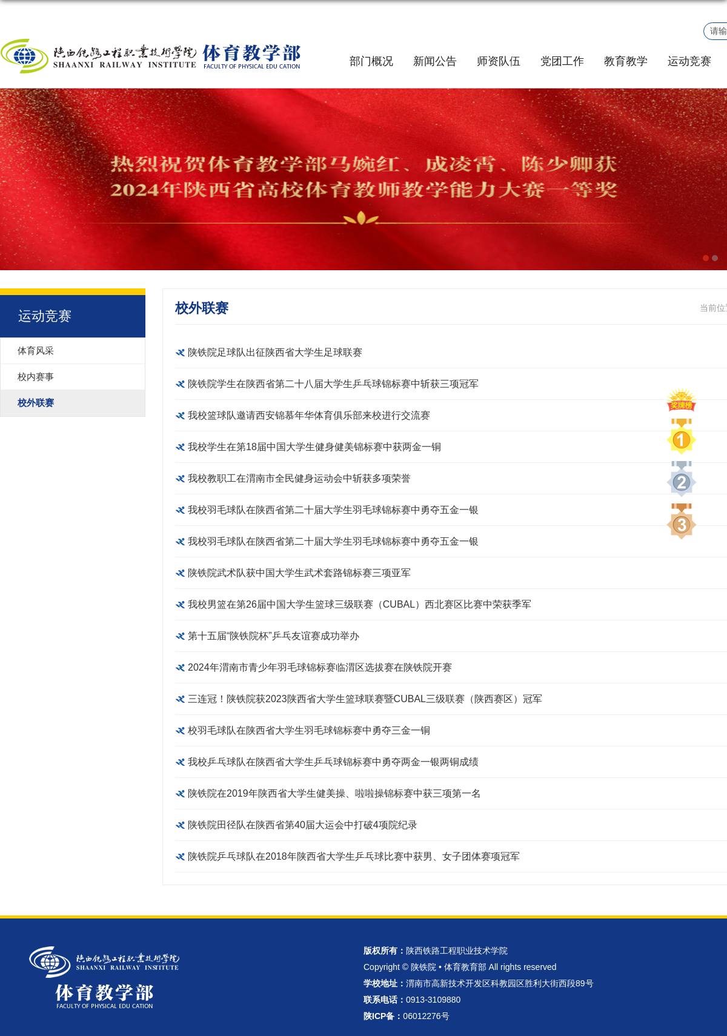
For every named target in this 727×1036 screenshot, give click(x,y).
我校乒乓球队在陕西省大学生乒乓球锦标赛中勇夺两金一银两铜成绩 (333, 762)
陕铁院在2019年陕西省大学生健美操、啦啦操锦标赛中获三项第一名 (334, 793)
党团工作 (562, 61)
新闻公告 (435, 61)
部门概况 (371, 61)
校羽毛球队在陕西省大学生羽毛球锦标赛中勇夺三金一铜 (309, 730)
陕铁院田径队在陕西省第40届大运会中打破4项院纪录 (302, 825)
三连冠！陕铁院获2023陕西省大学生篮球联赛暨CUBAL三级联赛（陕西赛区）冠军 (365, 699)
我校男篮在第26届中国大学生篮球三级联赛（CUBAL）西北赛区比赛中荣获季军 (359, 604)
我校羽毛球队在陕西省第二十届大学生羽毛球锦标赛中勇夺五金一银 (333, 510)
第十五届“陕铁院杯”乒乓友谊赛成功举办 (273, 636)
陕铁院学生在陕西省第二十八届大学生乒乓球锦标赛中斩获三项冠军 (333, 384)
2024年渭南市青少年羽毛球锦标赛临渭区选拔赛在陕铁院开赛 (320, 667)
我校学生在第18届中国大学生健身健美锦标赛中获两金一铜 (314, 447)
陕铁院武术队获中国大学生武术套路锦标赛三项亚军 (299, 573)
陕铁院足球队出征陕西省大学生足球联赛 (275, 352)
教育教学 (626, 61)
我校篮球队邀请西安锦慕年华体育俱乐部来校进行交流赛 (309, 415)
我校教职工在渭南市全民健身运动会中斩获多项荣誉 (299, 478)
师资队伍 (498, 61)
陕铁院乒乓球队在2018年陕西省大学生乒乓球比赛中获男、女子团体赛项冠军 (354, 856)
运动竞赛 (689, 61)
